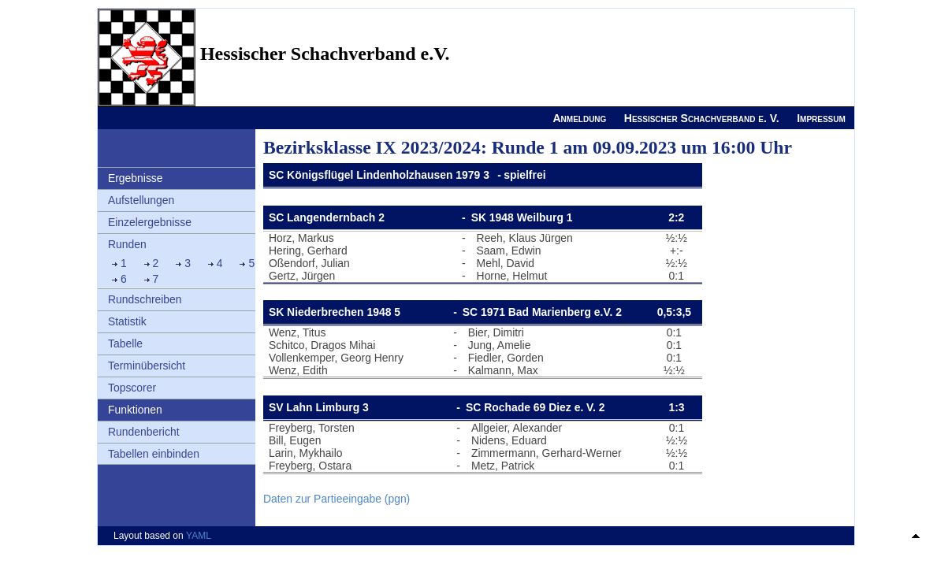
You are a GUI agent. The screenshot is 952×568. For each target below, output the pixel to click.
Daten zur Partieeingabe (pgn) (336, 498)
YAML (198, 535)
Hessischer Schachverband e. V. (701, 118)
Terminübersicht (146, 365)
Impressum (821, 118)
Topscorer (132, 387)
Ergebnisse (135, 178)
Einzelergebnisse (150, 222)
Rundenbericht (144, 431)
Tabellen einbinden (153, 453)
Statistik (127, 321)
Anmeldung (579, 118)
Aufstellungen (141, 200)
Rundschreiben (145, 299)
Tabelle (125, 343)
